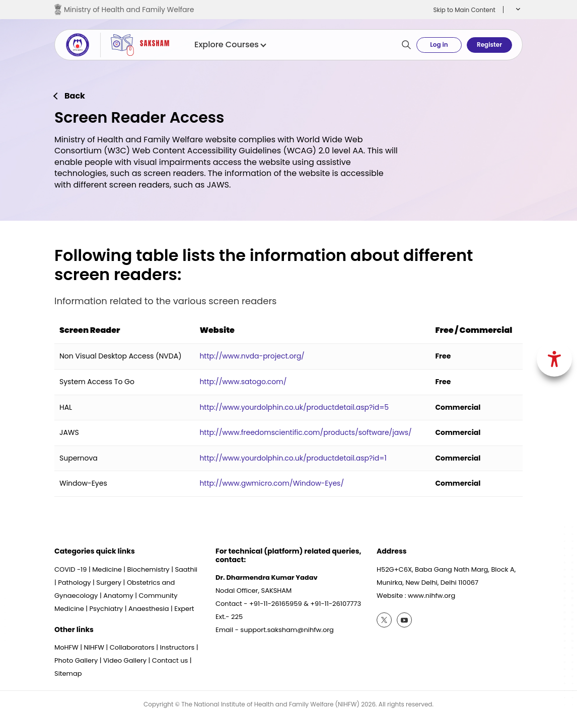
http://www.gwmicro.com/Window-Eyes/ (271, 483)
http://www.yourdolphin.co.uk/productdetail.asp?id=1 (292, 458)
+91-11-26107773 (335, 603)
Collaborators (132, 647)
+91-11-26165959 (275, 603)
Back (74, 96)
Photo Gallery (76, 660)
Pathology (74, 582)
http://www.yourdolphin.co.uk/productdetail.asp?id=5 (294, 407)
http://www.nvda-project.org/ (251, 356)
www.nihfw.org (431, 595)
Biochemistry (148, 569)
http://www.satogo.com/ (242, 382)
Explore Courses (229, 44)
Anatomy (118, 595)
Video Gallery (125, 660)
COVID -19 (70, 569)
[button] (517, 9)
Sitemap (68, 673)
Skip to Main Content (464, 10)
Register (489, 44)
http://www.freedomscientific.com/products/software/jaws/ (305, 432)
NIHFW (94, 647)
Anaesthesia (148, 608)
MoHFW (66, 647)
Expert (184, 608)
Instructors (177, 647)
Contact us (170, 660)
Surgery (108, 582)
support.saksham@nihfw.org (287, 630)
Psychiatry (106, 608)
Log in (439, 44)
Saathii (186, 569)
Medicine (107, 569)
